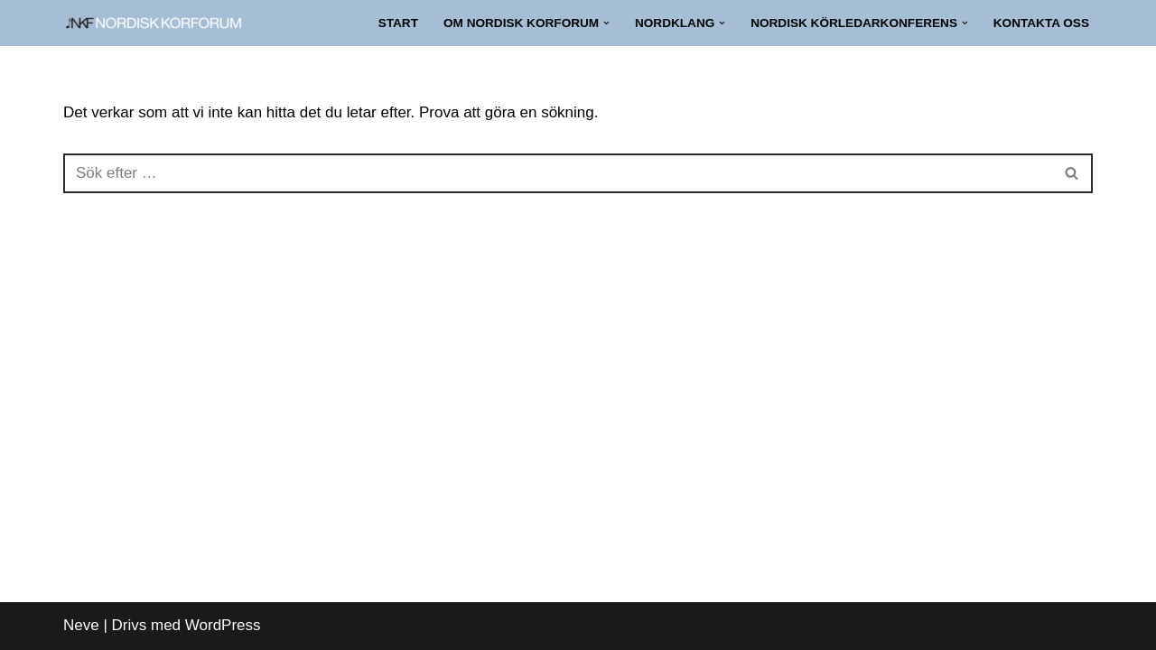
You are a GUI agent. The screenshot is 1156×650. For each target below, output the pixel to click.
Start (398, 23)
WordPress (223, 625)
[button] (606, 23)
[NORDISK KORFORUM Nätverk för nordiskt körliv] (153, 23)
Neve (81, 625)
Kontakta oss (1041, 23)
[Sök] (557, 173)
